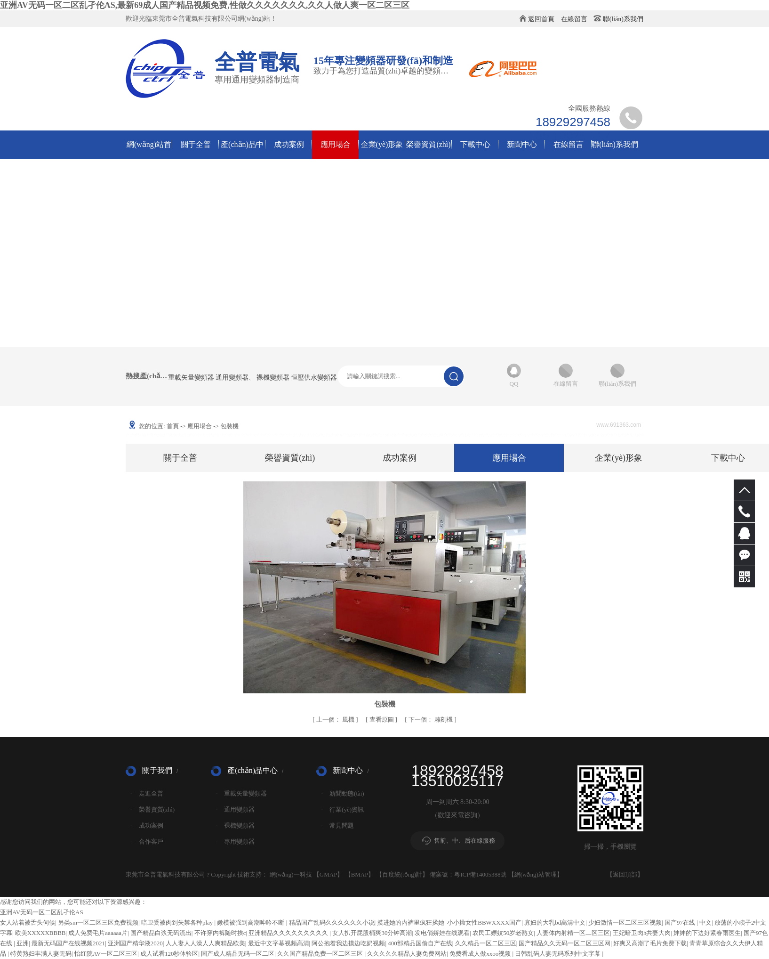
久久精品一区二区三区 (485, 943)
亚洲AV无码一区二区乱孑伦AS (41, 912)
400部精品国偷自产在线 (420, 943)
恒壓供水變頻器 (314, 377)
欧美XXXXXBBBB (40, 932)
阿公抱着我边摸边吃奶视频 (348, 943)
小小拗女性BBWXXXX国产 (484, 922)
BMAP (359, 874)
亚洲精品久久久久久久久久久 (288, 932)
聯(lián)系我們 (623, 19)
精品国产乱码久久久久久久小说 (332, 922)
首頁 (173, 426)
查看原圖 (382, 719)
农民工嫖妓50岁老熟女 (503, 932)
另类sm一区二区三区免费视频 (98, 922)
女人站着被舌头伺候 (27, 922)
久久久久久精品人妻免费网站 (407, 953)
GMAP (328, 874)
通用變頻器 (232, 377)
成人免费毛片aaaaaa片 (98, 932)
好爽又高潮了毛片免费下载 (650, 943)
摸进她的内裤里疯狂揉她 (410, 922)
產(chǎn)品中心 (242, 149)
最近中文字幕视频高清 (278, 943)
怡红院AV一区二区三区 (105, 953)
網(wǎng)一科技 (291, 874)
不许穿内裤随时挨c (220, 932)
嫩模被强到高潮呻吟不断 (251, 922)
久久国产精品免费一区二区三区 (320, 953)
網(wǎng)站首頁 (149, 149)
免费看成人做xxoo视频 (480, 953)
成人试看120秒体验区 (169, 953)
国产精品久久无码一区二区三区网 (564, 943)
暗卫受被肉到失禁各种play (178, 922)
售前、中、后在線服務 (464, 840)
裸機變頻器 (272, 377)
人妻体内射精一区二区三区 (573, 932)
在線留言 (574, 19)
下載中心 (475, 144)
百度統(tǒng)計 (402, 874)
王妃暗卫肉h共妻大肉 (642, 932)
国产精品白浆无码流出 (161, 932)
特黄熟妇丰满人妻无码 (41, 953)
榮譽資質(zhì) (428, 144)
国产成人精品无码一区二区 (237, 953)
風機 (336, 719)
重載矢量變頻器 (191, 377)
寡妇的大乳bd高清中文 (554, 922)
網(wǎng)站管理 (535, 874)
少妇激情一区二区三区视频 (625, 922)
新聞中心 (522, 144)
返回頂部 (625, 874)
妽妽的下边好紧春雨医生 (707, 932)
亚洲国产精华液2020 (135, 943)
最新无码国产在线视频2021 (68, 943)
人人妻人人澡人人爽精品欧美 (205, 943)
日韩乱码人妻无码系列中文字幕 (558, 953)
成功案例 (289, 144)
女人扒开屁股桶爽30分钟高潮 (372, 932)
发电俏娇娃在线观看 (442, 932)
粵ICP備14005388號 (480, 874)
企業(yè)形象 (382, 144)
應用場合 (335, 144)
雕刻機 (432, 719)
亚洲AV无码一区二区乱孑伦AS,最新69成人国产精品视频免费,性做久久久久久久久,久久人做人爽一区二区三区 (204, 5)
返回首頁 (541, 19)
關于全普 (196, 144)
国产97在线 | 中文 (688, 922)
